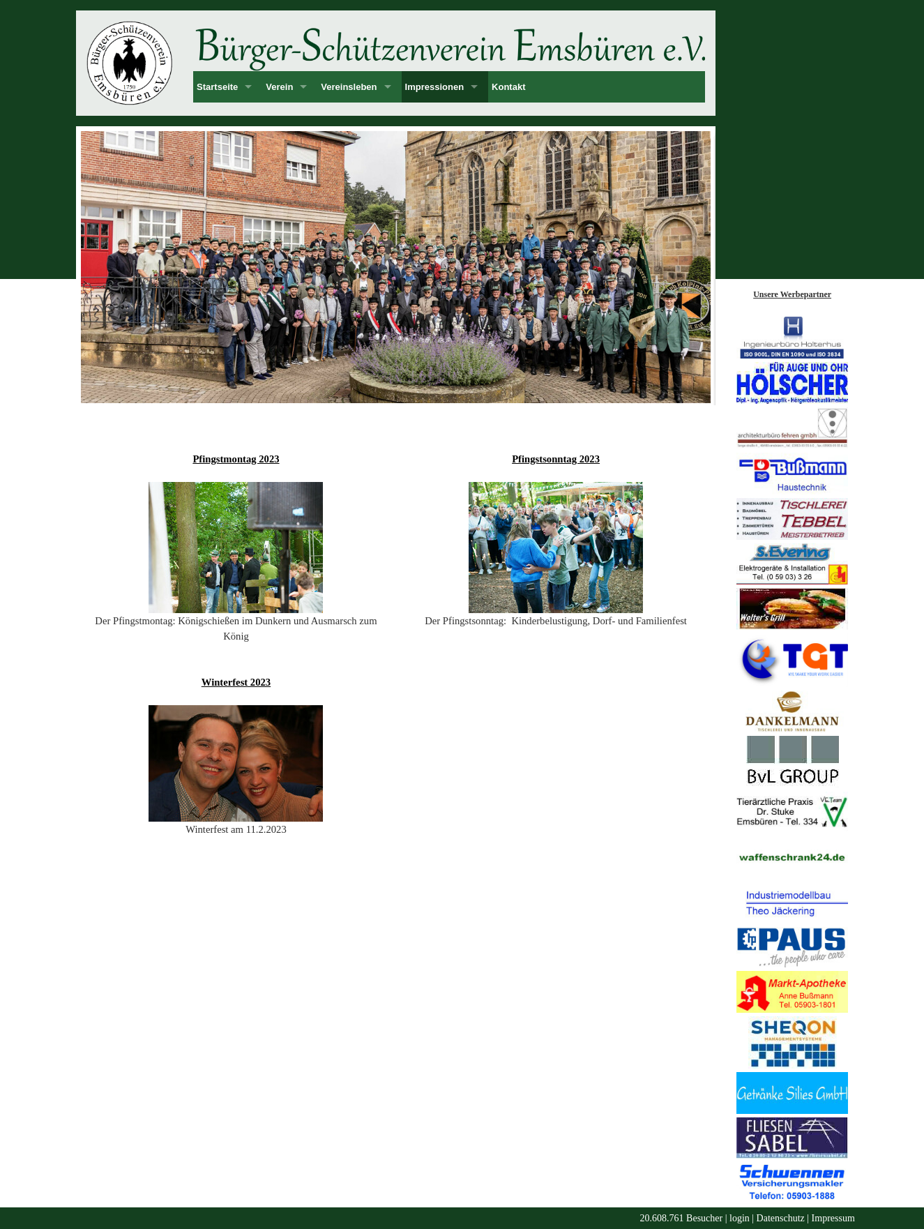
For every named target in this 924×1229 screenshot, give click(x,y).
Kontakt (508, 87)
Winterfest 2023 (236, 682)
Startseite (217, 87)
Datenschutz (781, 1218)
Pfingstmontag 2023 (235, 459)
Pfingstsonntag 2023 (556, 459)
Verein (279, 87)
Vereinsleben (349, 87)
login (739, 1218)
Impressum (833, 1218)
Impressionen (434, 87)
